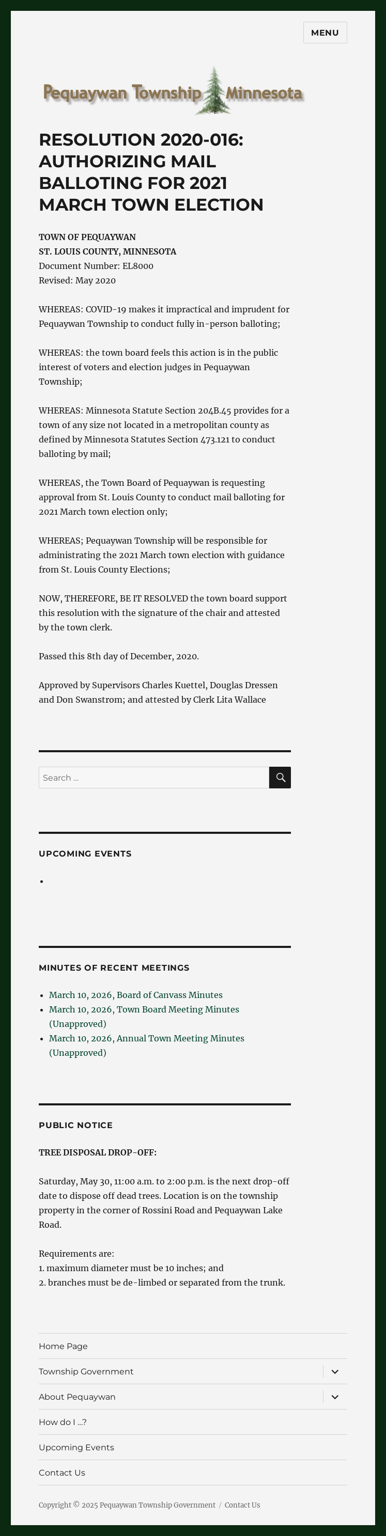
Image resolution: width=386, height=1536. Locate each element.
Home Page (63, 1346)
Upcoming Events (85, 854)
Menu (325, 33)
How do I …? (63, 1422)
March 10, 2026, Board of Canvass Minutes (136, 995)
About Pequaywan (77, 1397)
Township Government (86, 1371)
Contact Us (62, 1473)
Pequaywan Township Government (157, 1505)
